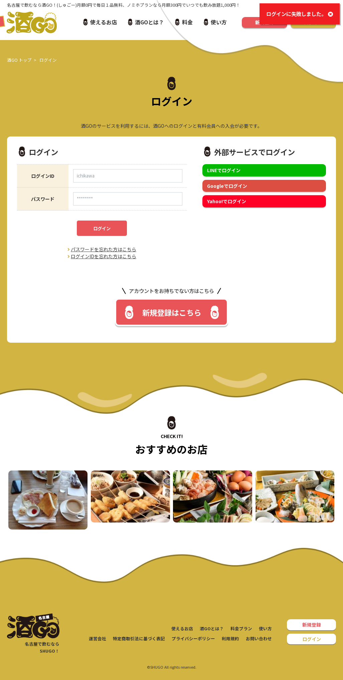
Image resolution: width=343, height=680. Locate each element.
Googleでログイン (227, 186)
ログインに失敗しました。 (299, 14)
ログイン (102, 228)
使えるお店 (103, 22)
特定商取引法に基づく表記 (139, 638)
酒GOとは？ (149, 22)
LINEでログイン (223, 170)
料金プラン (241, 628)
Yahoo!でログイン (226, 201)
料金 (187, 22)
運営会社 (97, 638)
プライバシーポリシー (193, 638)
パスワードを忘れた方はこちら (101, 249)
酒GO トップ (19, 60)
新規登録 (311, 624)
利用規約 (230, 638)
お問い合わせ (259, 638)
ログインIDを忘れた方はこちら (101, 256)
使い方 (219, 22)
